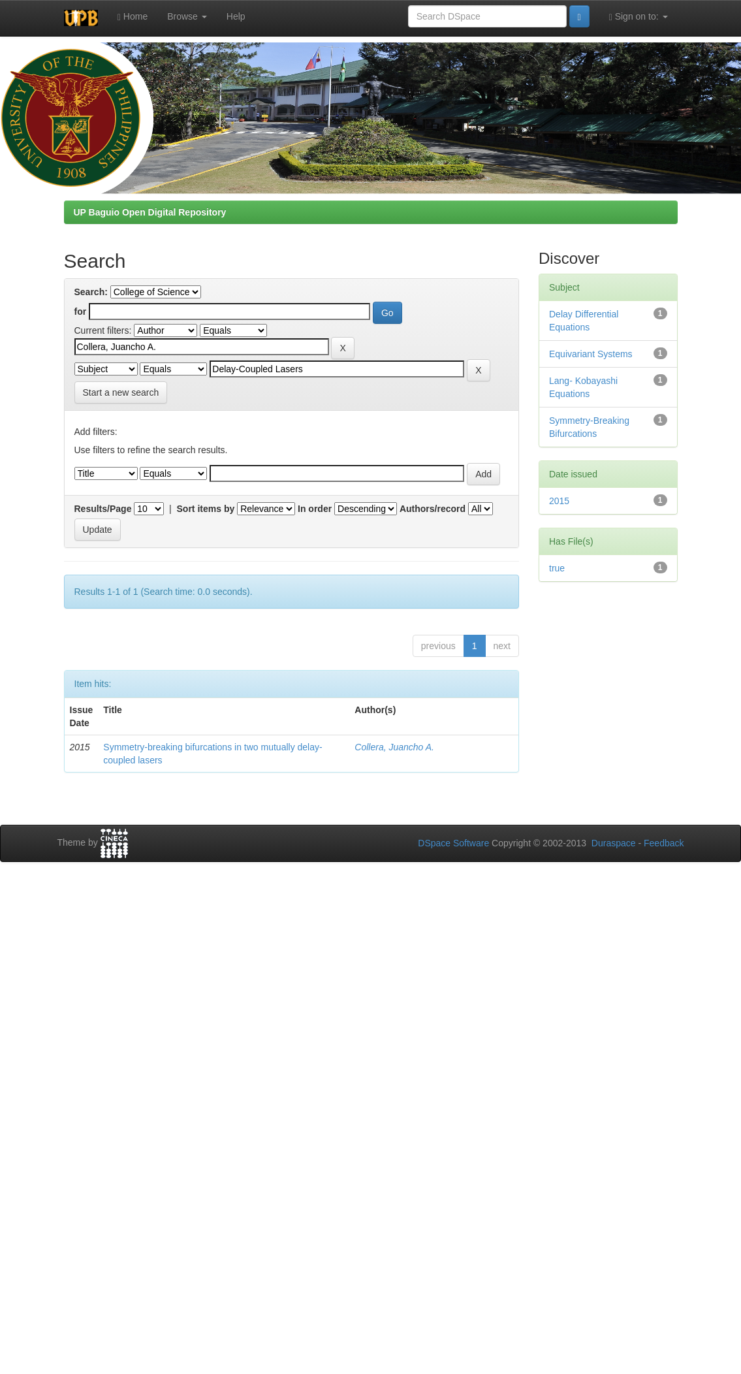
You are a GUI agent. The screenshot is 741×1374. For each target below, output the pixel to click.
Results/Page (103, 508)
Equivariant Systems (591, 354)
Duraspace (613, 843)
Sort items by (206, 508)
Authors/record (432, 508)
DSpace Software (453, 843)
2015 (559, 501)
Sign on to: (638, 16)
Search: (91, 292)
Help (236, 16)
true (557, 568)
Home (133, 16)
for (80, 311)
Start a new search (121, 392)
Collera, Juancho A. (394, 747)
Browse (187, 16)
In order (315, 508)
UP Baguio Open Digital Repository (150, 212)
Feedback (664, 843)
